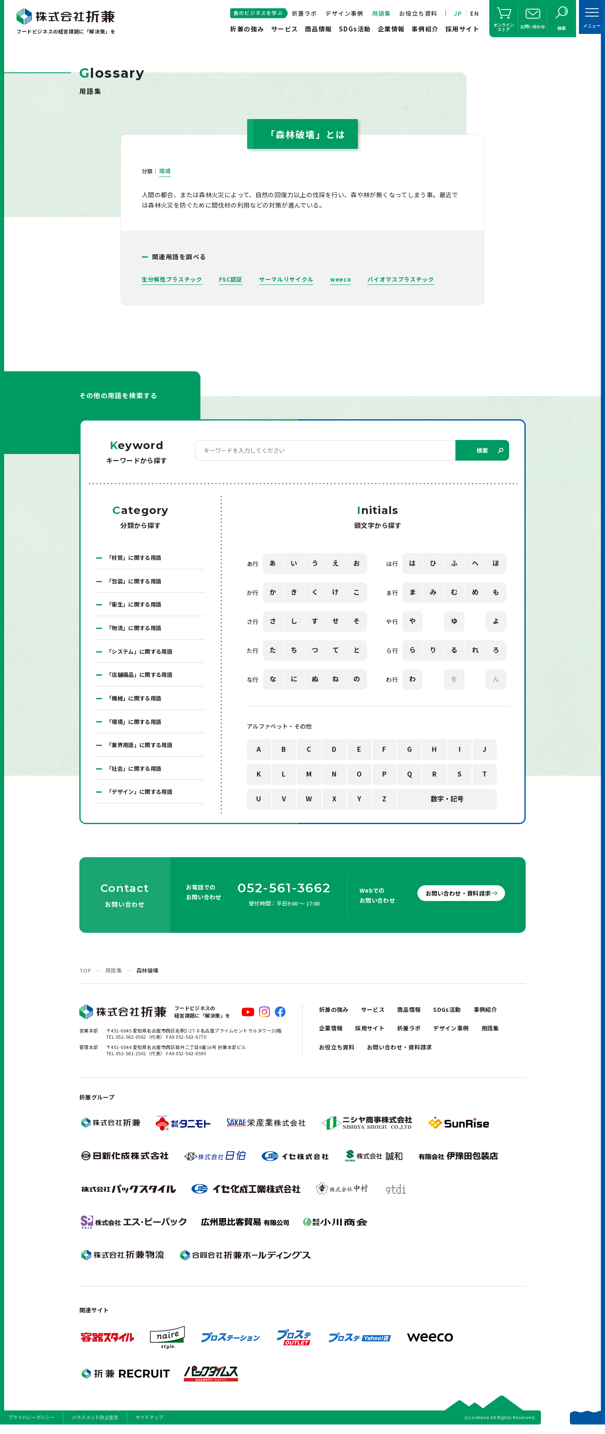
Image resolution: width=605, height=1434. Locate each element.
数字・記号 (447, 799)
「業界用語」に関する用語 (141, 750)
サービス (284, 28)
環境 (165, 171)
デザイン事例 (344, 13)
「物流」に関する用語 (136, 630)
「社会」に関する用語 (136, 774)
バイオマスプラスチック (401, 279)
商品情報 (318, 28)
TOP (85, 976)
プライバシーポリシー (31, 1423)
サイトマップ (150, 1423)
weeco (340, 279)
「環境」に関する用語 (136, 726)
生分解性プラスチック (172, 279)
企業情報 (391, 28)
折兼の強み (247, 28)
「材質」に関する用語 (136, 558)
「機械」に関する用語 (136, 702)
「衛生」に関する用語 (136, 606)
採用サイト (462, 28)
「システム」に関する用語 (141, 654)
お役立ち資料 (418, 13)
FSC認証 (231, 279)
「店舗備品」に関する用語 (141, 678)
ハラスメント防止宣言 (95, 1423)
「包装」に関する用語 (136, 582)
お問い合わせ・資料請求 (451, 899)
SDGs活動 (355, 28)
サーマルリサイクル (286, 279)
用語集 (381, 13)
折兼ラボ (304, 13)
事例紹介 (425, 28)
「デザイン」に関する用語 (141, 798)
